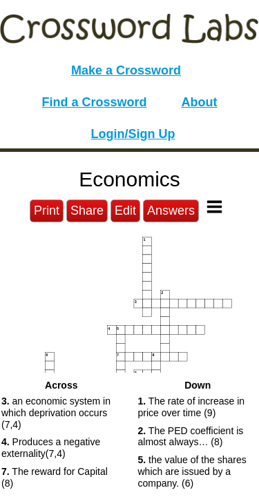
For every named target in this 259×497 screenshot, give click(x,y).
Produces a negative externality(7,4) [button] (50, 447)
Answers (171, 210)
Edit (125, 210)
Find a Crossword (94, 102)
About (200, 102)
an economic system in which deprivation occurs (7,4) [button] (56, 413)
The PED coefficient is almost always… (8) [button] (191, 436)
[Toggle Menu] (214, 207)
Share (87, 210)
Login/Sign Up (133, 134)
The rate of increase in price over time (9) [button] (191, 407)
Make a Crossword (126, 70)
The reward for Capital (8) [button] (54, 477)
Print (46, 210)
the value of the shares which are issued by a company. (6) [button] (192, 471)
